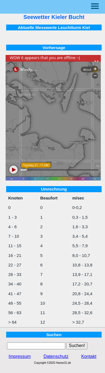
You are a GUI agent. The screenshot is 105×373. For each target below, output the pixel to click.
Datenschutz (55, 356)
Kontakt (88, 356)
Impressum (20, 356)
